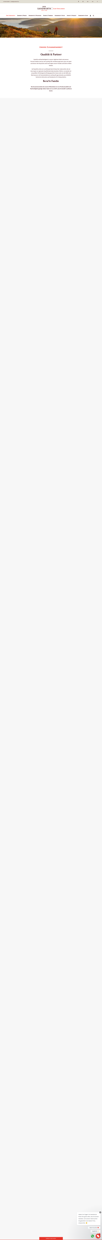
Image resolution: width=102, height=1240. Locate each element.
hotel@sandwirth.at (15, 1)
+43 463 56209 (6, 1)
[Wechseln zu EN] (92, 1)
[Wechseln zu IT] (97, 1)
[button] (93, 15)
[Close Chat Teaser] (100, 1212)
